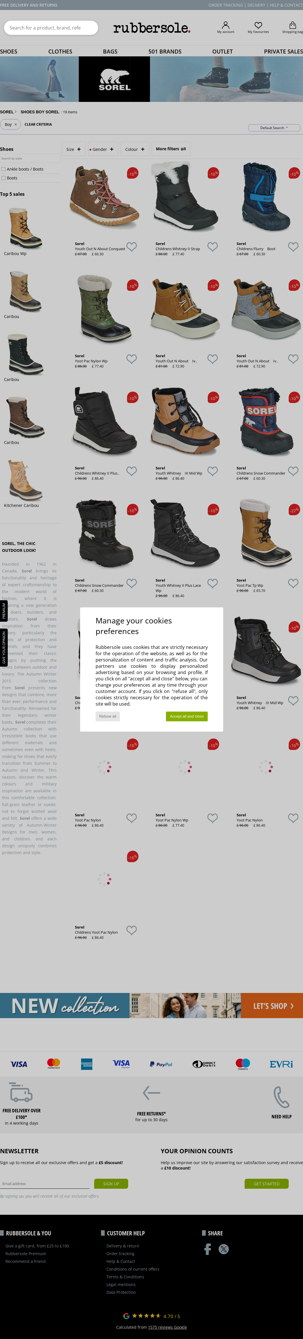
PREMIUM (3, 611)
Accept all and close (187, 716)
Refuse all (107, 716)
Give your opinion (3, 647)
